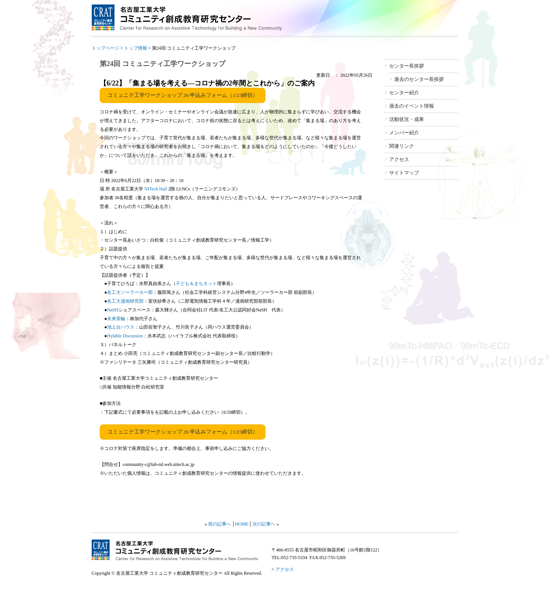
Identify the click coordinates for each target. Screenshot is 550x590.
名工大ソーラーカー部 (130, 292)
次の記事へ (263, 524)
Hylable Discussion (125, 336)
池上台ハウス (120, 327)
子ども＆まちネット (196, 283)
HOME (241, 524)
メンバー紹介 (404, 132)
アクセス (399, 159)
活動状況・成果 (406, 119)
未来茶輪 (116, 318)
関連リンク (401, 146)
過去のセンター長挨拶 (419, 79)
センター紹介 (404, 92)
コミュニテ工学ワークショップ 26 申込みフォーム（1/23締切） (182, 95)
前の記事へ (219, 524)
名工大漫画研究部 (125, 301)
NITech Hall (155, 189)
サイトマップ (404, 173)
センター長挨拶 (406, 66)
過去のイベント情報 (411, 106)
